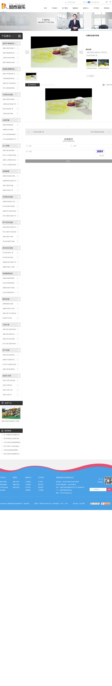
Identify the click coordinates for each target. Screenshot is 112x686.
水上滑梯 (6, 146)
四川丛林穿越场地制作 (9, 134)
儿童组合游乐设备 (8, 113)
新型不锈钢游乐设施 (10, 43)
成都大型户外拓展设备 (9, 83)
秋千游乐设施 (8, 222)
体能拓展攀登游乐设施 (10, 69)
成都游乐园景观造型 (8, 278)
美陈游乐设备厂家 (8, 190)
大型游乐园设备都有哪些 (11, 450)
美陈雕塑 (6, 171)
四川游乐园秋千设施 (8, 241)
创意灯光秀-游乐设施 (9, 380)
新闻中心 (86, 8)
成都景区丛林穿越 (8, 129)
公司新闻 (28, 481)
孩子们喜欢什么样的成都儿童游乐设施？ (12, 446)
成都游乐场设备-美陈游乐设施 (11, 176)
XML (66, 503)
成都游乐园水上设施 (8, 267)
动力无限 (82, 503)
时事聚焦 (28, 490)
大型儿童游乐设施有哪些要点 (12, 442)
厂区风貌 (40, 490)
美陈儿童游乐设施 (8, 185)
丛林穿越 (6, 120)
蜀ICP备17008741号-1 (46, 503)
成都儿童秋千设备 (8, 236)
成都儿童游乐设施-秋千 (9, 227)
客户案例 (65, 8)
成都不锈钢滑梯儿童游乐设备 (11, 53)
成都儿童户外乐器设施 (9, 313)
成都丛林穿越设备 (8, 125)
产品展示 (54, 8)
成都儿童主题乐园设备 (17, 481)
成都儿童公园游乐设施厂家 (10, 334)
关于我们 (96, 8)
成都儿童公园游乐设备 (9, 329)
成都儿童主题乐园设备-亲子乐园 (11, 355)
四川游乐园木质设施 (8, 206)
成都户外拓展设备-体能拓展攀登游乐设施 (11, 73)
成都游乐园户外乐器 (8, 308)
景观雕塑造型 (8, 273)
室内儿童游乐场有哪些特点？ (12, 454)
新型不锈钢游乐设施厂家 (10, 62)
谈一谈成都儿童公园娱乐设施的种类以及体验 (12, 434)
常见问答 (28, 487)
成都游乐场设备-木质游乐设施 (11, 201)
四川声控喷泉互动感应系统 (11, 438)
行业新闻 (28, 484)
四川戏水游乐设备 (8, 257)
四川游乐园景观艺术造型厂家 (11, 292)
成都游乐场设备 (17, 484)
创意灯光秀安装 (7, 385)
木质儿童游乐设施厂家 (9, 216)
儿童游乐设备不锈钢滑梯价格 (11, 57)
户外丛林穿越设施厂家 (9, 139)
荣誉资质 (40, 487)
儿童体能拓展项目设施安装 (10, 78)
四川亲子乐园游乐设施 (9, 364)
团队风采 (40, 484)
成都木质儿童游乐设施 (9, 211)
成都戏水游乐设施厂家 (9, 262)
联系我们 (107, 8)
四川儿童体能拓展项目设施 (10, 88)
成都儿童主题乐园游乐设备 (10, 369)
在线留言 (90, 76)
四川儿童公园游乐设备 (9, 343)
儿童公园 (6, 325)
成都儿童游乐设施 (17, 487)
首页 (45, 8)
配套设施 (6, 299)
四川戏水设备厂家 (8, 252)
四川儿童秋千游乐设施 (9, 232)
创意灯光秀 (7, 376)
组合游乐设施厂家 (8, 109)
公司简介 (40, 481)
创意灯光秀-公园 (7, 390)
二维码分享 (108, 84)
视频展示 (75, 8)
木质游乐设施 (8, 197)
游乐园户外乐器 (7, 318)
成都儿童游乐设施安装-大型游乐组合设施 (11, 99)
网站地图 (56, 503)
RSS (62, 503)
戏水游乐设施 (8, 248)
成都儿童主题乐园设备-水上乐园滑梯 (11, 150)
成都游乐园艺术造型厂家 (10, 287)
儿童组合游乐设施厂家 (9, 104)
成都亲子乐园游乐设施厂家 (10, 359)
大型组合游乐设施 (103, 68)
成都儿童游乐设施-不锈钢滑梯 (11, 48)
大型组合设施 (8, 95)
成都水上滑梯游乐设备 (9, 160)
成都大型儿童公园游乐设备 (10, 339)
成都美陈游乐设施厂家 (9, 180)
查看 (109, 489)
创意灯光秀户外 (7, 394)
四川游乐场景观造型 (8, 283)
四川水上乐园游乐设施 (9, 155)
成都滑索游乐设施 (8, 303)
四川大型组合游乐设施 (97, 132)
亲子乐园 (6, 350)
